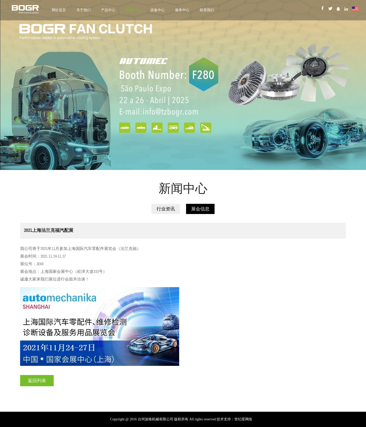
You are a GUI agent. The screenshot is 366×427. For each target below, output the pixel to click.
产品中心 (108, 10)
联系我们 (207, 10)
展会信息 (200, 208)
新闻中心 (133, 10)
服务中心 (182, 10)
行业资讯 (166, 208)
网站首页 (59, 10)
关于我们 (83, 10)
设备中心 (157, 10)
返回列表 (37, 380)
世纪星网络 (243, 419)
